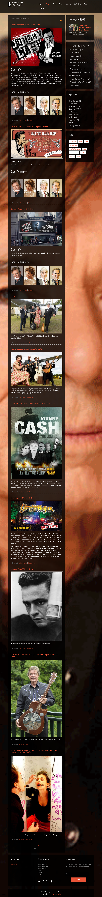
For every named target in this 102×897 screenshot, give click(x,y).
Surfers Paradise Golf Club (22, 209)
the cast (72, 157)
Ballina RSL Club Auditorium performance (29, 126)
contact (40, 872)
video (78, 157)
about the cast (42, 868)
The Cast (21, 744)
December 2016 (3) (75, 106)
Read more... (31, 120)
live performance (75, 149)
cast (80, 141)
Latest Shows (22, 120)
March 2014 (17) (74, 120)
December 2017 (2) (75, 101)
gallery (86, 141)
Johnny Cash (73, 145)
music (84, 149)
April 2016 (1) (73, 112)
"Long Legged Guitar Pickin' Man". (26, 349)
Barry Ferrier (73, 141)
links (39, 876)
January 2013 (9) (74, 125)
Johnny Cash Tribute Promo (23, 569)
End (38, 845)
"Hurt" (13, 296)
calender (40, 874)
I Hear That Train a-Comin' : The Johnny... (85, 27)
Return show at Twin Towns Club (25, 25)
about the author (43, 866)
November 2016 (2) (75, 109)
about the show (42, 864)
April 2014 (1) (73, 117)
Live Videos (22, 343)
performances (74, 153)
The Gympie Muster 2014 (22, 498)
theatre (83, 153)
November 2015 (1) (75, 114)
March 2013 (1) (73, 122)
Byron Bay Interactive (54, 894)
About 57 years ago (14, 864)
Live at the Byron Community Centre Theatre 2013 (33, 403)
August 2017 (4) (74, 103)
